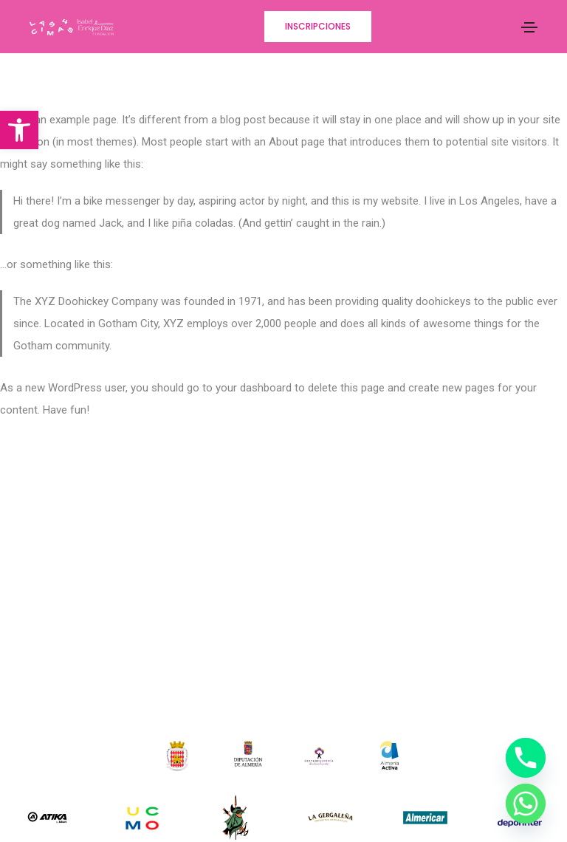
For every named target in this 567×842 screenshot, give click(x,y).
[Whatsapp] (526, 804)
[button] (19, 130)
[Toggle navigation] (529, 27)
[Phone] (526, 758)
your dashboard (254, 387)
